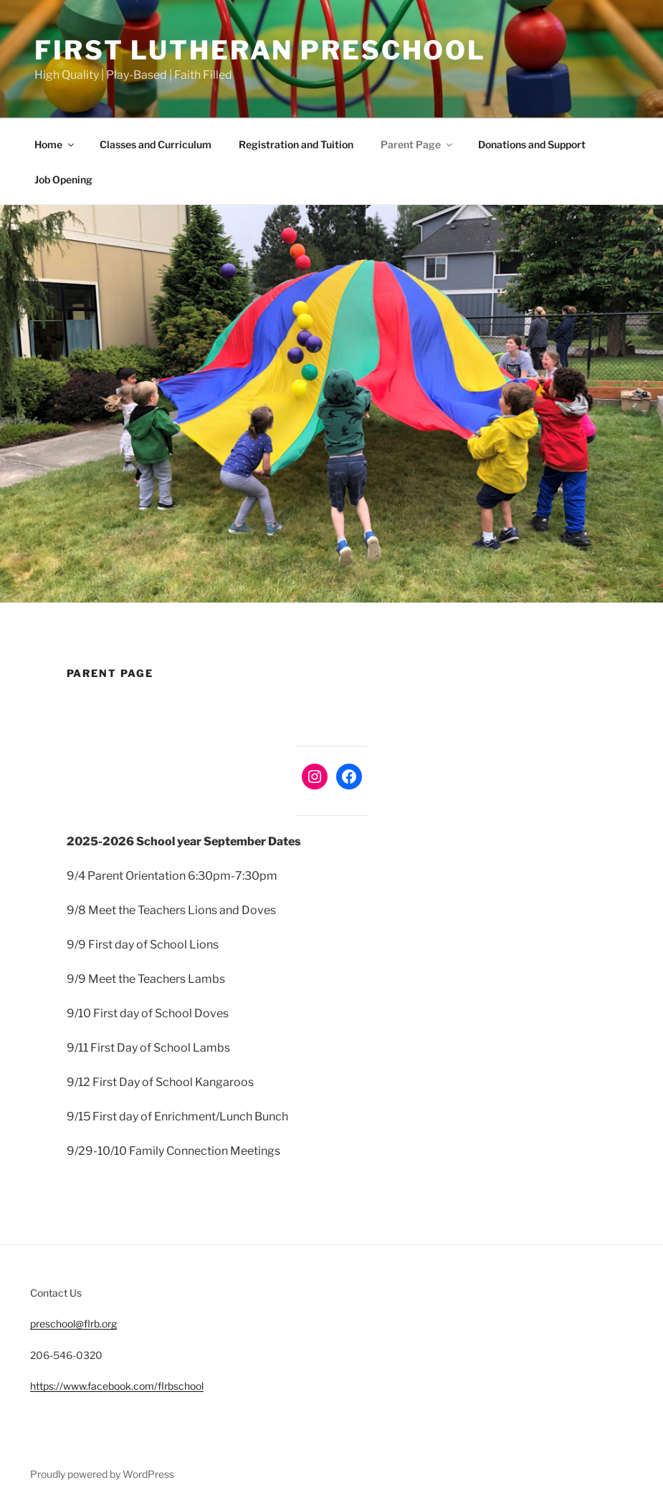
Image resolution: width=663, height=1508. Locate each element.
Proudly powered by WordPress (102, 1474)
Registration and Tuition (296, 144)
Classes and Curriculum (155, 144)
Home (55, 144)
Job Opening (63, 179)
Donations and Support (532, 144)
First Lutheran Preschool (260, 50)
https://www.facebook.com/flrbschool (117, 1386)
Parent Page (417, 144)
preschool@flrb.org (73, 1323)
